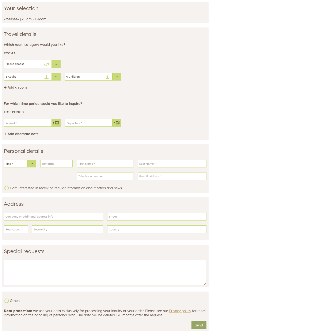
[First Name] (105, 163)
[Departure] (93, 123)
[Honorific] (57, 163)
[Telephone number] (105, 176)
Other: (15, 301)
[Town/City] (67, 229)
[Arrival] (32, 123)
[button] (21, 134)
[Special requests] (105, 272)
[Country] (156, 229)
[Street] (156, 216)
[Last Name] (172, 163)
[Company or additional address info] (53, 216)
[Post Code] (16, 229)
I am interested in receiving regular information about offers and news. (66, 188)
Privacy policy (180, 311)
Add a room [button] (17, 87)
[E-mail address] (172, 176)
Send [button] (199, 325)
